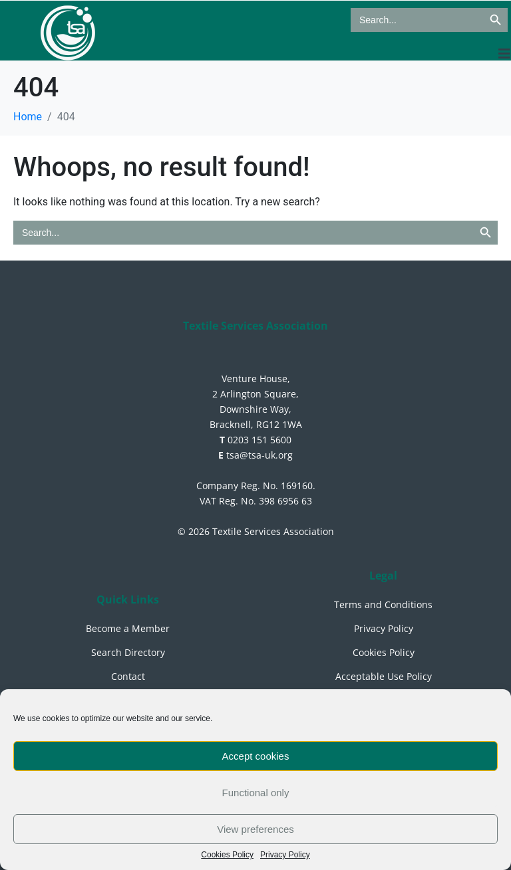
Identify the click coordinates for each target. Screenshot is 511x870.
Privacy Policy (285, 855)
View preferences (255, 829)
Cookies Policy (227, 855)
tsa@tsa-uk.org (255, 455)
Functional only (255, 792)
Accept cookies (255, 756)
